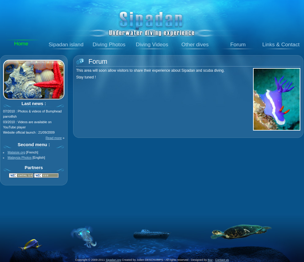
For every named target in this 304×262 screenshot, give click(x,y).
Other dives (195, 44)
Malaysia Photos (20, 157)
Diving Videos (152, 44)
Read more (53, 138)
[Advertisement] (152, 201)
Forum (238, 44)
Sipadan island (66, 44)
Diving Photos (109, 44)
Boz (210, 259)
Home (21, 43)
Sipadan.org (113, 259)
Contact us (222, 259)
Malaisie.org (16, 152)
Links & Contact (280, 44)
